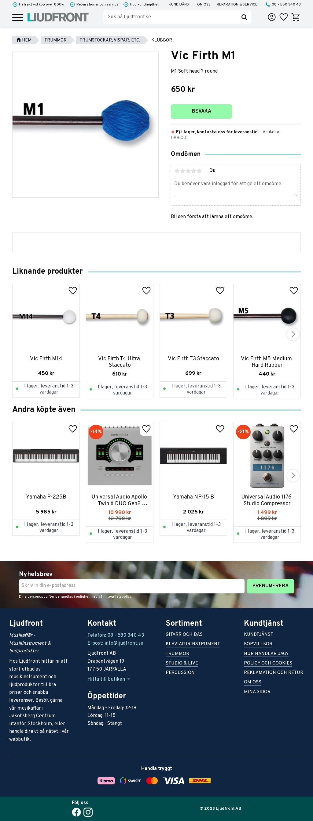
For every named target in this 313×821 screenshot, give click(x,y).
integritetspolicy (118, 597)
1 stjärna (177, 171)
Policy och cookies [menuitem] (268, 663)
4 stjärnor (193, 171)
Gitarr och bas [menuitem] (184, 635)
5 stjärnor (199, 171)
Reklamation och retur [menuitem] (273, 673)
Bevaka (201, 111)
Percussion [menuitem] (180, 673)
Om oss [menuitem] (204, 4)
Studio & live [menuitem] (182, 663)
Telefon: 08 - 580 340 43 (115, 635)
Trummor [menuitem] (177, 654)
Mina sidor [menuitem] (257, 692)
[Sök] (244, 17)
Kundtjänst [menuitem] (180, 4)
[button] (17, 18)
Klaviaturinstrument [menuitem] (193, 644)
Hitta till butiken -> (108, 679)
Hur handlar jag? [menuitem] (266, 654)
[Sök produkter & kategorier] (170, 17)
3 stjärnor (188, 171)
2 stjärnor (182, 171)
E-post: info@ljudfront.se (115, 643)
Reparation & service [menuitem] (237, 4)
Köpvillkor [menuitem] (258, 644)
